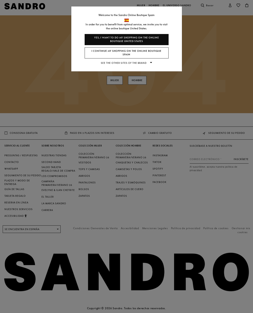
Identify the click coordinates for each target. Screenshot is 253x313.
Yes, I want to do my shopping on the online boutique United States (126, 39)
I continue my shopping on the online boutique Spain (126, 53)
